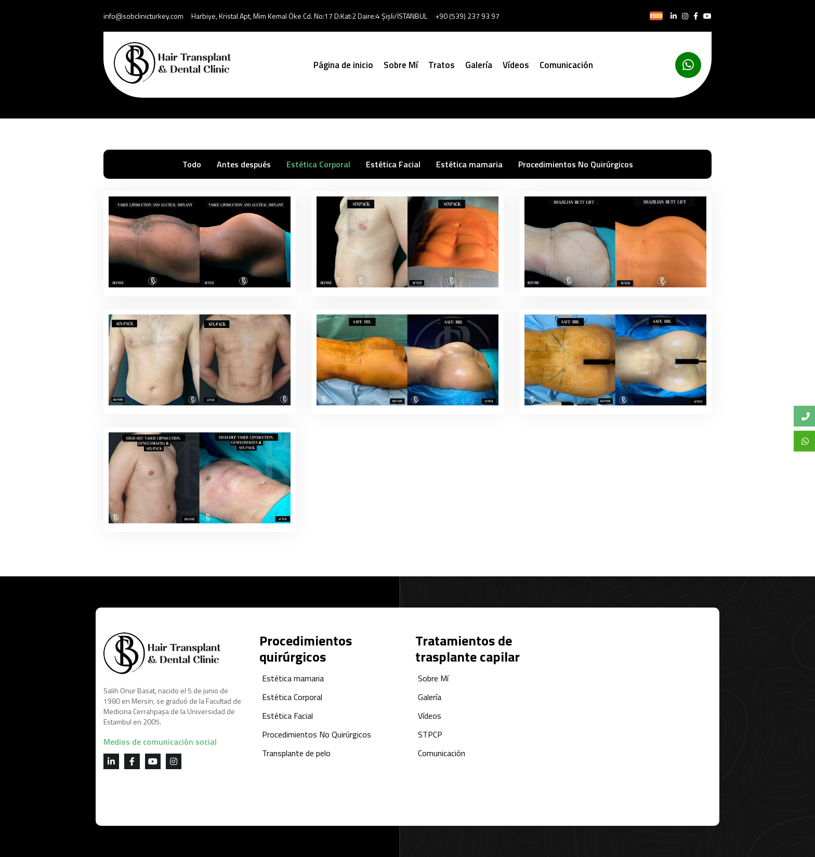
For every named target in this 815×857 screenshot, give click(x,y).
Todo (191, 164)
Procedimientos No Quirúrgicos (575, 164)
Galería (478, 65)
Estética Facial (393, 164)
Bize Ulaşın (808, 416)
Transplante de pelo (296, 753)
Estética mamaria (469, 164)
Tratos (441, 65)
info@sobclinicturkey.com (143, 15)
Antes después (244, 164)
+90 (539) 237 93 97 (467, 15)
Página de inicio (343, 65)
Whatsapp (808, 440)
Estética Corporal (318, 164)
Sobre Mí (401, 65)
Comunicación (566, 65)
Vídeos (516, 65)
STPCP (430, 734)
